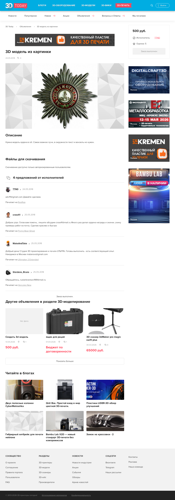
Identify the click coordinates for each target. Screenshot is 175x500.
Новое (50, 15)
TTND (157, 37)
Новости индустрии (81, 462)
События (76, 472)
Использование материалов (54, 495)
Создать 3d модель (16, 337)
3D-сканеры (45, 472)
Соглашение (11, 467)
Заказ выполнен (149, 51)
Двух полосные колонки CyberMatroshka (19, 405)
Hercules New (24, 285)
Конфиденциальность (81, 495)
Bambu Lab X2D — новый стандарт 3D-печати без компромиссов (60, 437)
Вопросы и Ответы (113, 15)
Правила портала (14, 472)
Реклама (20, 42)
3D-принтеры (45, 462)
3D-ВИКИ (106, 5)
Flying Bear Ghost (26, 231)
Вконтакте (111, 462)
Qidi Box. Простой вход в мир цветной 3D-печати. (63, 405)
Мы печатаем (139, 15)
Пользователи (12, 477)
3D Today (9, 26)
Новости (12, 15)
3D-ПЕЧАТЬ (123, 5)
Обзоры (76, 477)
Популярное (30, 15)
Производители (47, 482)
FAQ (7, 482)
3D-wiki (42, 477)
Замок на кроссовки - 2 (100, 434)
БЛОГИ (42, 5)
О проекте (10, 462)
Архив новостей (80, 482)
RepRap (21, 202)
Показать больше (65, 361)
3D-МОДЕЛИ (88, 5)
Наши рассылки (113, 472)
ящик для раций (55, 337)
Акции (66, 15)
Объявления (85, 15)
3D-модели (44, 467)
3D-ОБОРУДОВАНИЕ (63, 5)
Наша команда (136, 466)
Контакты (133, 457)
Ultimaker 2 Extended (28, 259)
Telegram (110, 467)
